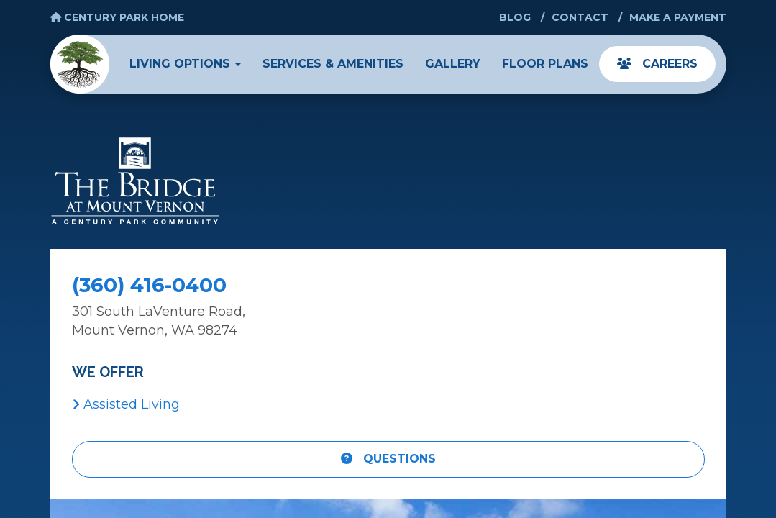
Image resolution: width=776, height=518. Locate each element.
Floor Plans (545, 64)
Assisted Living (126, 404)
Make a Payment (677, 17)
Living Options (185, 64)
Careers (657, 64)
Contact (580, 17)
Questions (388, 458)
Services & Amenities (333, 64)
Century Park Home (117, 17)
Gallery (452, 64)
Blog (515, 17)
